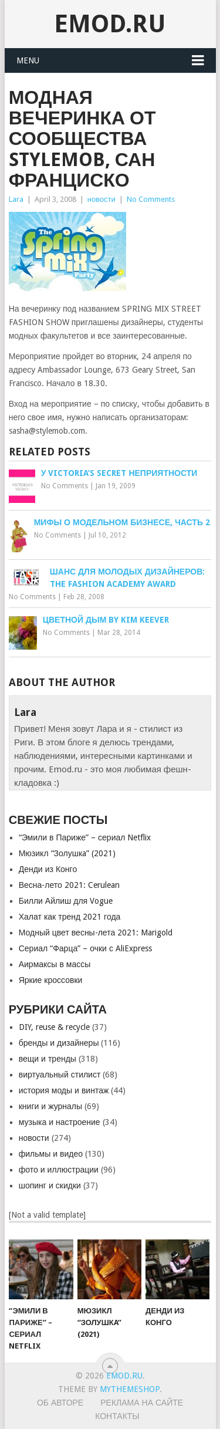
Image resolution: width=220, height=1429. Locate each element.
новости (101, 199)
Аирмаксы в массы (55, 964)
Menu (27, 60)
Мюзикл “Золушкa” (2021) (67, 853)
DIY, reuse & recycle (54, 1027)
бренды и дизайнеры (59, 1043)
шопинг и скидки (50, 1185)
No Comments (151, 199)
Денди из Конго (48, 869)
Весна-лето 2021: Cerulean (69, 885)
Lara (16, 199)
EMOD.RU (110, 23)
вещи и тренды (47, 1058)
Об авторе (60, 1402)
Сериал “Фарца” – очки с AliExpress (85, 948)
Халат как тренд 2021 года (70, 916)
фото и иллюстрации (59, 1169)
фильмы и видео (51, 1153)
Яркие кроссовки (51, 980)
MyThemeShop (130, 1389)
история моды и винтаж (64, 1090)
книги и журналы (50, 1106)
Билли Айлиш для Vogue (66, 901)
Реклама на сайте (141, 1402)
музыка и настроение (59, 1122)
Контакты (117, 1416)
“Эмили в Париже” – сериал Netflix (85, 837)
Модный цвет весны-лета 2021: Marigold (96, 932)
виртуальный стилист (60, 1074)
